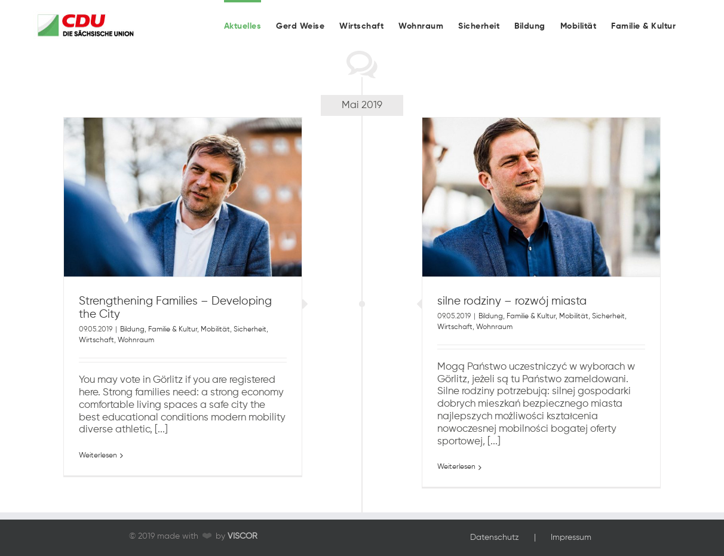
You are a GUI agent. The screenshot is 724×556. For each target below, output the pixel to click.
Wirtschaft (96, 357)
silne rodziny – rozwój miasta (512, 317)
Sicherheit (250, 346)
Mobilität (215, 346)
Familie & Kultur (172, 346)
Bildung (132, 346)
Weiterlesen (98, 472)
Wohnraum (136, 357)
